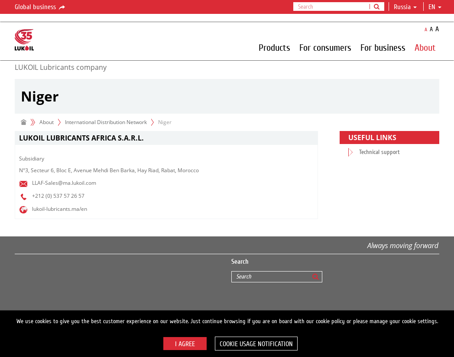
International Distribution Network (106, 122)
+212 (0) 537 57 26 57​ (58, 196)
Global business (40, 7)
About (425, 47)
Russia (405, 7)
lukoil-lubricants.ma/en (59, 209)
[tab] (166, 138)
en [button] (434, 7)
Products (274, 47)
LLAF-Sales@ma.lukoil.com (64, 183)
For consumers (325, 47)
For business (382, 47)
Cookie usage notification (256, 344)
